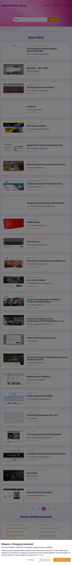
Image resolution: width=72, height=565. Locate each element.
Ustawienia (30, 560)
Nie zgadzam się (45, 560)
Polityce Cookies (38, 555)
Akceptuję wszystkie (62, 560)
